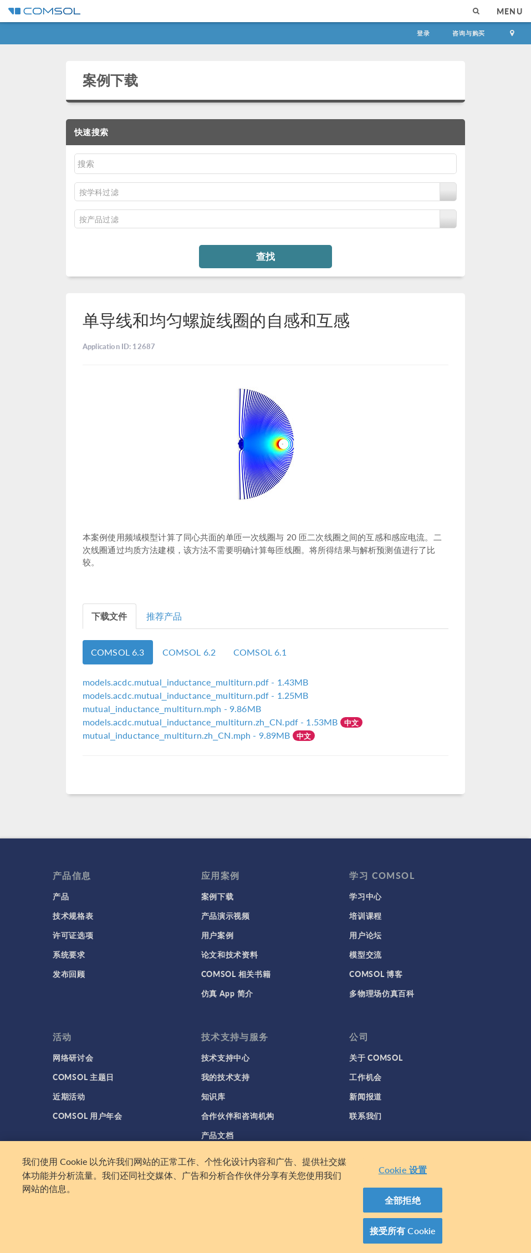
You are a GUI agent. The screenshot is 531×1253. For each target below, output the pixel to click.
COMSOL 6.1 (260, 652)
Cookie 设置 (403, 1173)
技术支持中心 (225, 1057)
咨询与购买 (468, 33)
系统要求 (69, 954)
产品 (61, 896)
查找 (265, 256)
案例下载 (111, 80)
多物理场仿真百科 (382, 993)
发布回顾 (69, 973)
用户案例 (217, 934)
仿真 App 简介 (227, 993)
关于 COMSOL (375, 1057)
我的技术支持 (225, 1076)
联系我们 (365, 1115)
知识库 (213, 1096)
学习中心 (365, 896)
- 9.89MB (188, 735)
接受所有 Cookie (403, 1234)
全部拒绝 (403, 1203)
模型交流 (365, 954)
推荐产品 (164, 616)
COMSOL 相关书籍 (236, 973)
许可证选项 (73, 934)
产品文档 (217, 1135)
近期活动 (69, 1096)
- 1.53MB (211, 721)
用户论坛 (365, 934)
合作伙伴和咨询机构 (237, 1115)
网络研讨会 (73, 1057)
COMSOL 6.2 (189, 652)
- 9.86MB (172, 708)
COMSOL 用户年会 (87, 1115)
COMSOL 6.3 (118, 652)
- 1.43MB (196, 682)
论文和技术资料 (229, 954)
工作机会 (365, 1076)
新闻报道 (365, 1096)
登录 (423, 33)
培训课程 (365, 915)
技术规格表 (73, 915)
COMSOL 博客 (375, 973)
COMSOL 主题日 (83, 1076)
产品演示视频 (225, 915)
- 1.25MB (196, 695)
